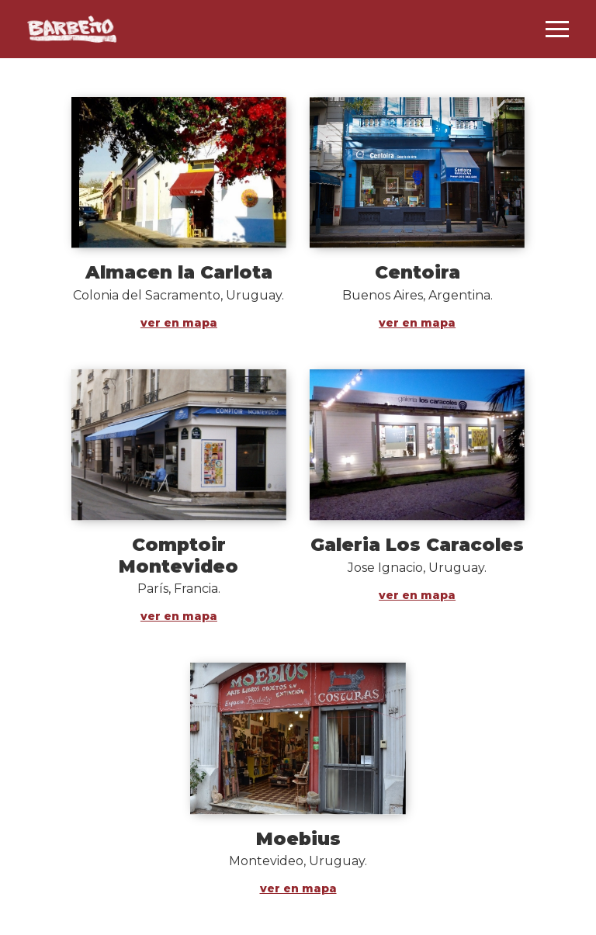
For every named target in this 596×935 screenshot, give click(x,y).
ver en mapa (178, 323)
